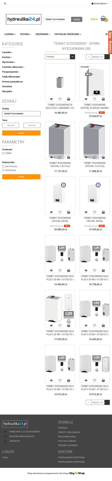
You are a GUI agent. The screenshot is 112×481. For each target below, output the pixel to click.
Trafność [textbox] (50, 57)
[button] (65, 422)
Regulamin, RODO (67, 436)
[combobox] (60, 56)
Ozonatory (7, 86)
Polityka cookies (67, 441)
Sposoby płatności (68, 445)
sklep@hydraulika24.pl (21, 436)
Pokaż (21, 177)
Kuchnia (25, 34)
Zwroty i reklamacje (69, 432)
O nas (5, 457)
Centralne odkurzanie (68, 34)
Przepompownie (11, 72)
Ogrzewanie (42, 34)
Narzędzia (7, 91)
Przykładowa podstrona (71, 457)
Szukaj (21, 133)
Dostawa (63, 428)
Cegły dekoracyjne (11, 76)
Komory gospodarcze (12, 81)
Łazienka (10, 34)
